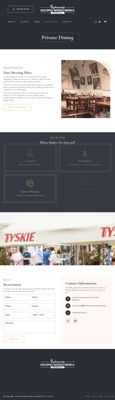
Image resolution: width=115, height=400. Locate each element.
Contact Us (66, 22)
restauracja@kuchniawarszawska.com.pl (89, 306)
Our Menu (25, 22)
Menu (100, 396)
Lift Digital (47, 396)
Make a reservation (16, 107)
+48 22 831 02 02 (79, 313)
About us (11, 22)
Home (93, 396)
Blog (106, 396)
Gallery (37, 22)
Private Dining (51, 22)
